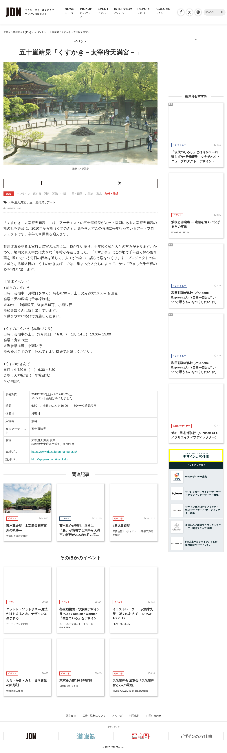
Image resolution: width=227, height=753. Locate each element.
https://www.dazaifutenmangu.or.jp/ (54, 451)
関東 (47, 193)
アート (51, 202)
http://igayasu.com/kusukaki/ (49, 459)
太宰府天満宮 (17, 202)
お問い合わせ (153, 715)
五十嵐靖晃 (37, 202)
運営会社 (71, 715)
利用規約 (134, 715)
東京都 (37, 193)
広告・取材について (94, 715)
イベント (80, 41)
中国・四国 (76, 193)
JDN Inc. (120, 747)
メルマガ (117, 715)
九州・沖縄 (111, 193)
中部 (63, 193)
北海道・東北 (93, 193)
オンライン (23, 193)
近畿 (55, 193)
